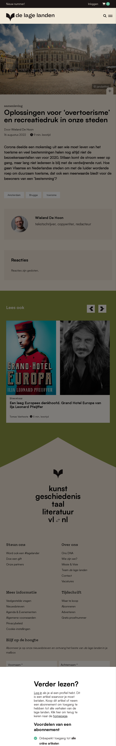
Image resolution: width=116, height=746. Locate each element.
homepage (60, 716)
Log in (38, 693)
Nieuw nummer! (15, 4)
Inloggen (93, 4)
